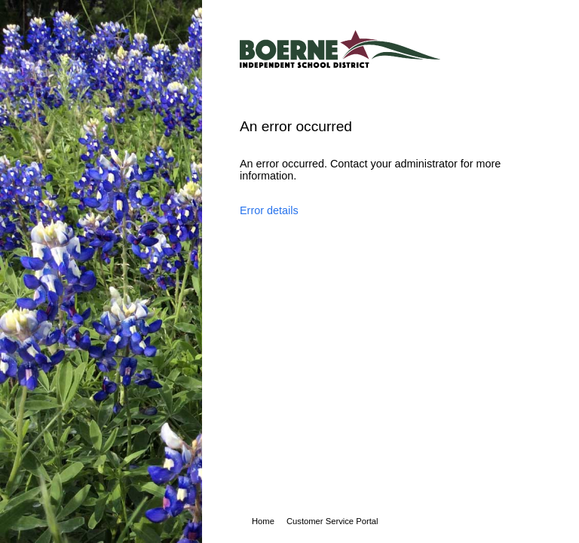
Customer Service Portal (332, 521)
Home (263, 521)
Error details (269, 210)
